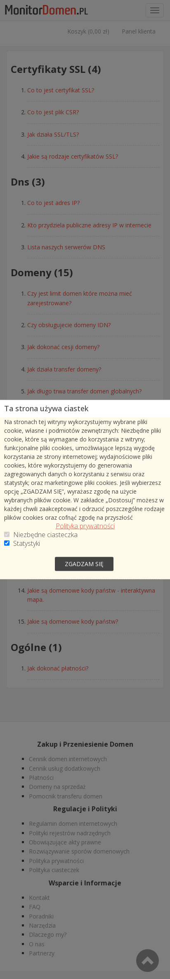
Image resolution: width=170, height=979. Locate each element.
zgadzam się (84, 563)
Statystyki (26, 543)
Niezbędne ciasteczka (45, 534)
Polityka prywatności (85, 525)
